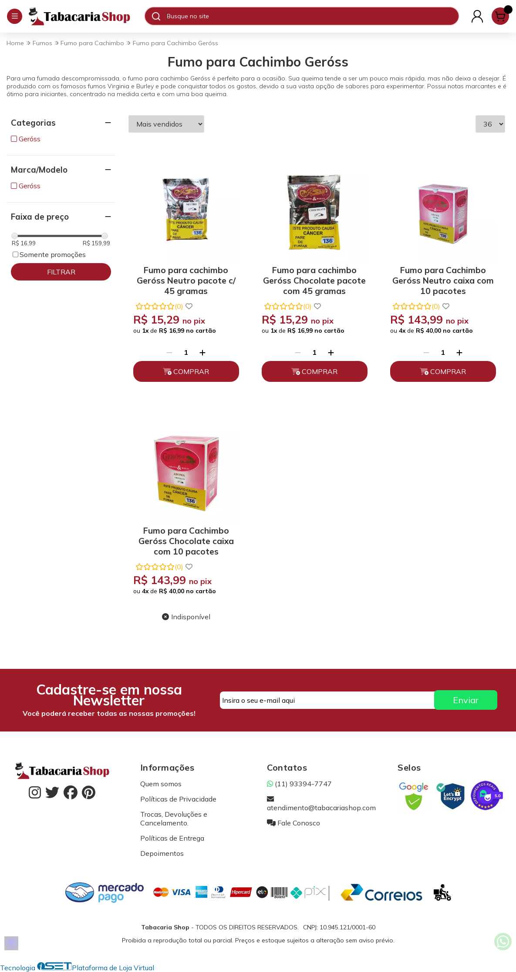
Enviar (466, 700)
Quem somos (161, 783)
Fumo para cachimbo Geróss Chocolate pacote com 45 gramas (314, 279)
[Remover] (169, 352)
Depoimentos (162, 853)
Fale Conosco (293, 822)
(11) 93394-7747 (299, 783)
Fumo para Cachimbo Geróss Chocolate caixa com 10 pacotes (186, 539)
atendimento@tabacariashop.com (321, 803)
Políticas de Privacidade (178, 799)
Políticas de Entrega (172, 838)
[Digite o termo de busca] (312, 16)
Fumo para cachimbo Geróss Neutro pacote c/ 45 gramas (186, 279)
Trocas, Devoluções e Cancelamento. (173, 818)
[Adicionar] (202, 352)
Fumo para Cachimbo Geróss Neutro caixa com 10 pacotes (443, 279)
